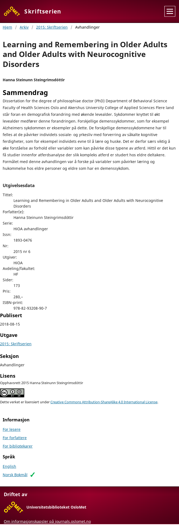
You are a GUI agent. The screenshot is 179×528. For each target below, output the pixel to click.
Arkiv (24, 27)
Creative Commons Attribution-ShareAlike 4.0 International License (103, 402)
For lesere (11, 429)
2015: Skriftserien (52, 27)
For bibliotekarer (18, 446)
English (9, 466)
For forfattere (15, 437)
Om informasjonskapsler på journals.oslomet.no (47, 521)
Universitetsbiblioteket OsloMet (56, 507)
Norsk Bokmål (15, 474)
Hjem (7, 27)
